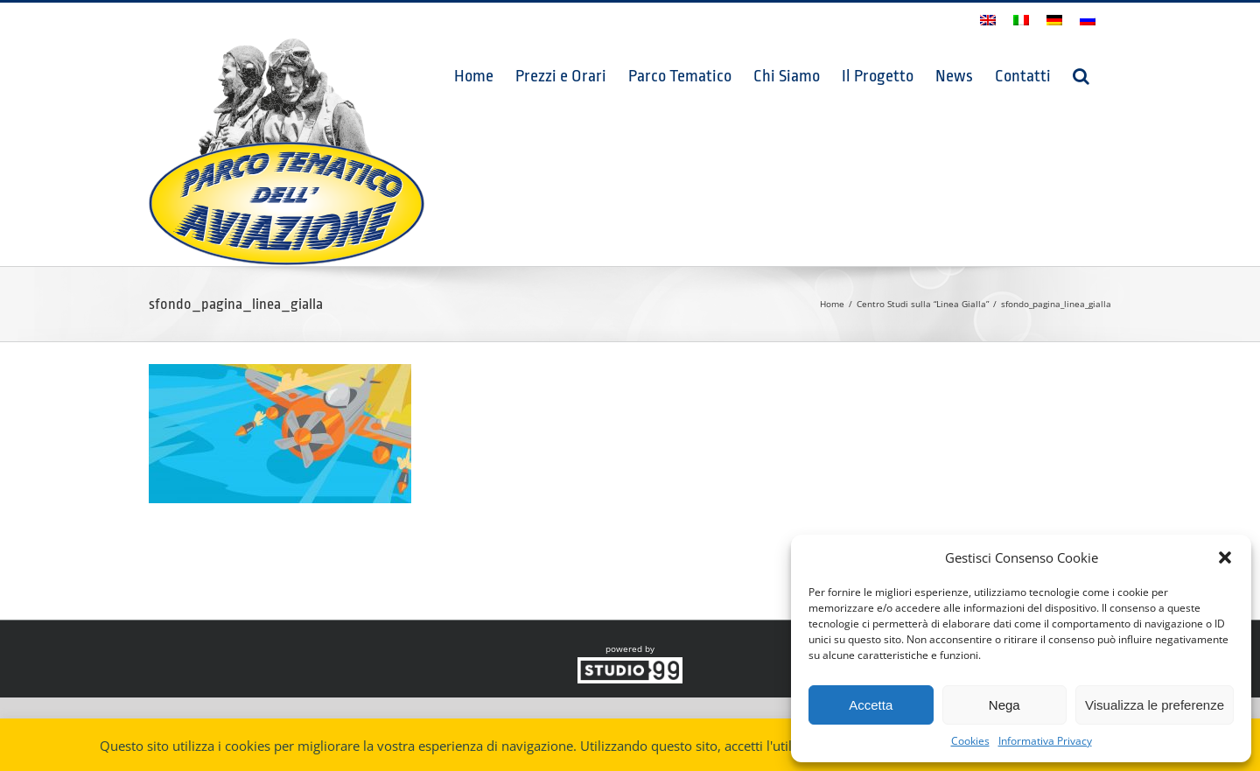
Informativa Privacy (1045, 740)
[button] (1225, 557)
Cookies (970, 740)
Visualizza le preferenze (1154, 704)
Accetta (870, 704)
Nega (1004, 704)
